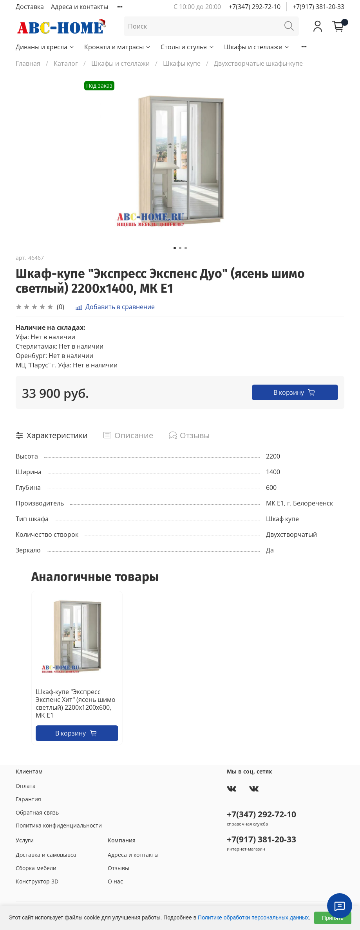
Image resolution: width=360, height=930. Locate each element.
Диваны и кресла (45, 47)
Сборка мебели (36, 868)
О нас (115, 881)
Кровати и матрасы (117, 47)
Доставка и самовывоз (46, 854)
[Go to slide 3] (186, 248)
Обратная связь (37, 812)
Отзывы (118, 868)
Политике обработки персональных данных (253, 917)
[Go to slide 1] (175, 248)
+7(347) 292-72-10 (254, 6)
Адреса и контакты (79, 6)
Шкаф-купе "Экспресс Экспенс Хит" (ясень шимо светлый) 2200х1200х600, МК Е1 (76, 703)
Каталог (66, 63)
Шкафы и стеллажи (257, 47)
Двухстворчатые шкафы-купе (258, 63)
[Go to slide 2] (180, 248)
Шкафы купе (182, 63)
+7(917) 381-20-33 (318, 6)
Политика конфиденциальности (59, 825)
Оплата (26, 786)
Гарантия (28, 799)
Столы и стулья (187, 47)
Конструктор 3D (37, 881)
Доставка (30, 6)
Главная (28, 63)
